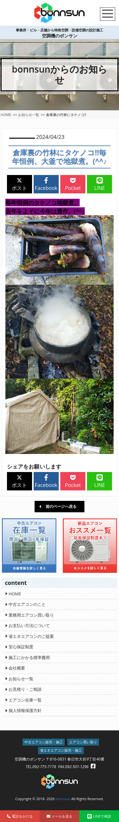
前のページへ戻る (61, 506)
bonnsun (63, 798)
